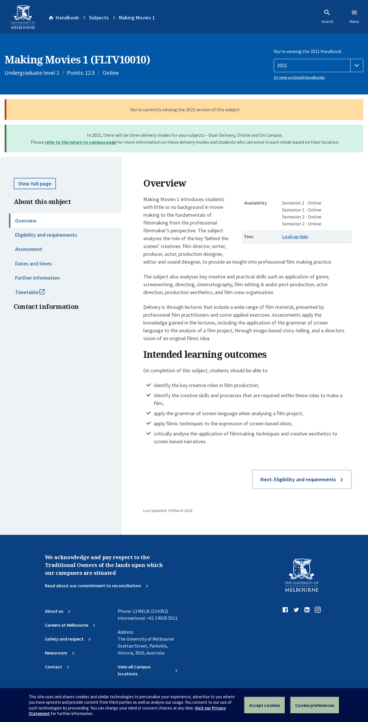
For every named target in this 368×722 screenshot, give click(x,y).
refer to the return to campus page (80, 142)
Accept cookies (264, 705)
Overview (25, 220)
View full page (34, 183)
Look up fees (295, 236)
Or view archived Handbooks (299, 77)
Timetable (36, 294)
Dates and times (33, 263)
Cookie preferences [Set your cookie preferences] (314, 705)
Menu (354, 16)
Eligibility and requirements (46, 234)
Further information (37, 277)
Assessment (28, 249)
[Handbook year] (318, 65)
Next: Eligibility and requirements (298, 479)
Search (327, 16)
